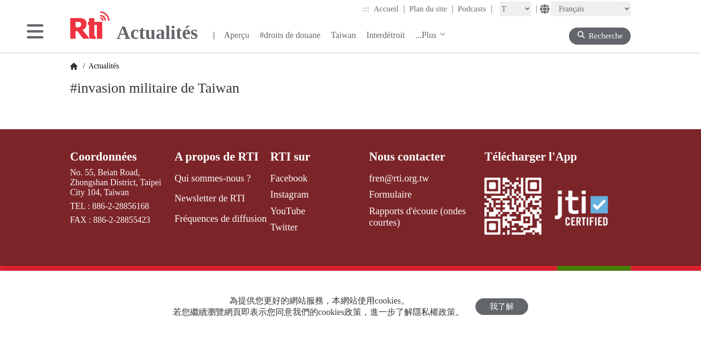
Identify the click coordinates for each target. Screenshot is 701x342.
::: (365, 8)
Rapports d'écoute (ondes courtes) (417, 217)
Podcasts (475, 8)
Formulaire (390, 194)
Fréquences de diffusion (220, 218)
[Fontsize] (515, 8)
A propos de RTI (216, 156)
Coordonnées (103, 156)
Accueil (389, 8)
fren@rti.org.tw (399, 178)
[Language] (591, 8)
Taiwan (343, 35)
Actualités (103, 66)
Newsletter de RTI (209, 198)
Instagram (289, 194)
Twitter (284, 227)
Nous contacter (407, 156)
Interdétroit (386, 35)
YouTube (287, 211)
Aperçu (236, 35)
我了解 (502, 306)
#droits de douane (290, 35)
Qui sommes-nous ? (212, 178)
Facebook (289, 178)
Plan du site (431, 8)
